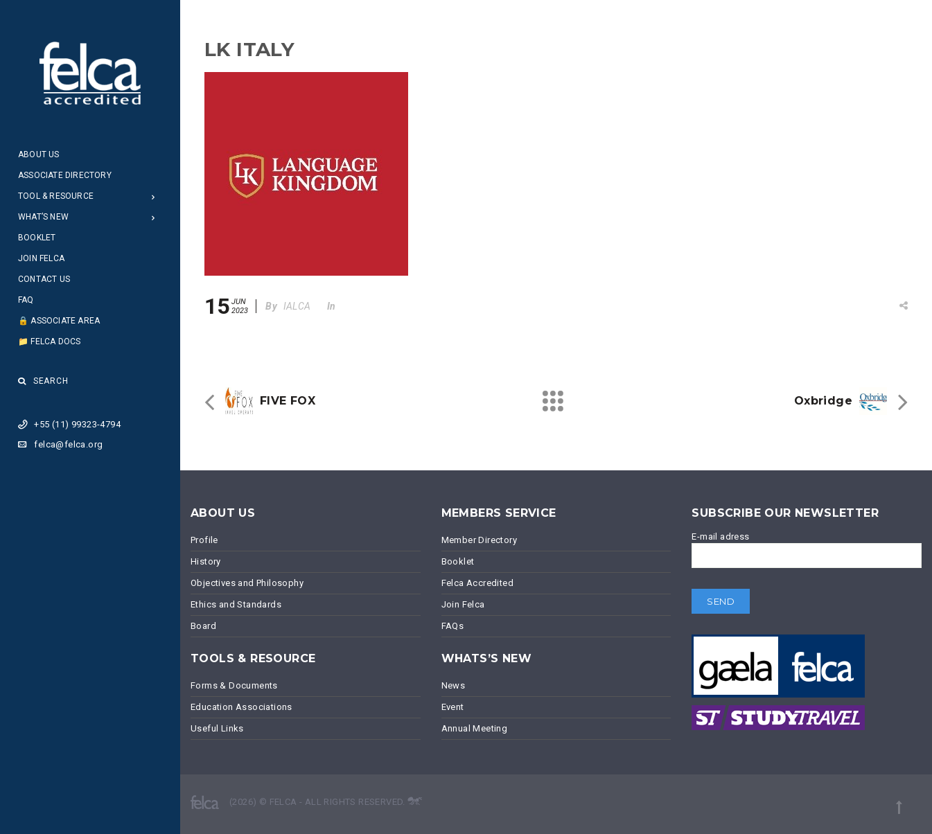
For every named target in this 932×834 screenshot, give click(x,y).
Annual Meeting (474, 728)
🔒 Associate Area (59, 321)
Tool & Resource (56, 196)
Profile (204, 540)
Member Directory (479, 540)
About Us (39, 154)
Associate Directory (65, 175)
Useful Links (217, 728)
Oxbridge (823, 400)
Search (43, 381)
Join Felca (41, 258)
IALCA (297, 306)
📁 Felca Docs (49, 341)
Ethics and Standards (236, 604)
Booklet (36, 237)
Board (203, 626)
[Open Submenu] (153, 196)
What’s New (43, 217)
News (453, 685)
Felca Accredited (477, 583)
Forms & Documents (234, 685)
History (206, 561)
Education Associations (241, 707)
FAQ (26, 300)
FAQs (452, 626)
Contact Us (44, 279)
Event (452, 707)
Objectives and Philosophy (247, 583)
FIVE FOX (287, 400)
